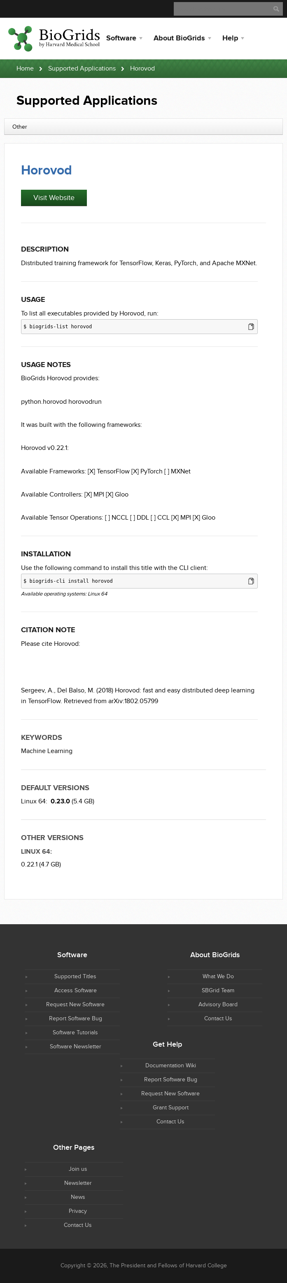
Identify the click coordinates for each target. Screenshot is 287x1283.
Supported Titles (75, 976)
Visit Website (54, 197)
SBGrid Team (218, 990)
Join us (78, 1169)
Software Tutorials (75, 1032)
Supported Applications (82, 69)
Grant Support (171, 1107)
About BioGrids (179, 38)
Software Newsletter (75, 1046)
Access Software (75, 990)
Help (230, 38)
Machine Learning (46, 751)
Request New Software (75, 1004)
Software (121, 38)
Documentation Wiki (170, 1065)
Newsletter (78, 1183)
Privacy (78, 1211)
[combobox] (143, 126)
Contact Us (218, 1018)
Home (25, 69)
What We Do (218, 976)
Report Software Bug (75, 1018)
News (78, 1197)
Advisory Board (218, 1004)
